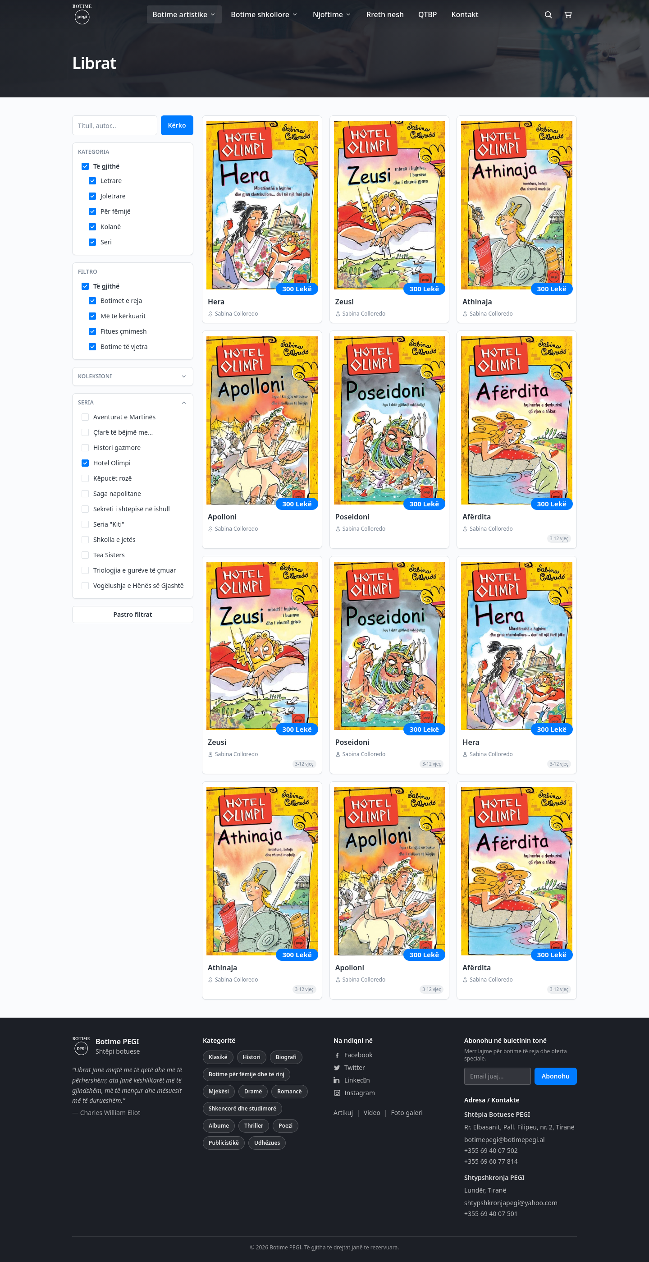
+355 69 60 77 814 (491, 1161)
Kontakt (464, 14)
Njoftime (332, 14)
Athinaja (477, 302)
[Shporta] (568, 14)
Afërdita (476, 517)
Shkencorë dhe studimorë (242, 1108)
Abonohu (556, 1076)
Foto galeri (407, 1112)
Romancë (289, 1091)
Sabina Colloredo (236, 313)
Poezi (286, 1125)
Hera (216, 302)
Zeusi (344, 302)
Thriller (253, 1125)
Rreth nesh (385, 14)
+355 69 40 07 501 (491, 1213)
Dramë (253, 1091)
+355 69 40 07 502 (491, 1150)
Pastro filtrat (132, 614)
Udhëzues (267, 1143)
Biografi (286, 1057)
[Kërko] (548, 14)
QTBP (427, 14)
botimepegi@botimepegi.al (504, 1139)
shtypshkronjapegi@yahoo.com (511, 1202)
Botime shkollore (264, 14)
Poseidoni (352, 517)
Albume (219, 1125)
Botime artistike (184, 14)
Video (372, 1112)
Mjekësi (219, 1091)
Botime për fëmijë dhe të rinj (246, 1074)
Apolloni (222, 517)
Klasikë (218, 1057)
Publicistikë (224, 1143)
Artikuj (343, 1112)
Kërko (177, 125)
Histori (252, 1057)
